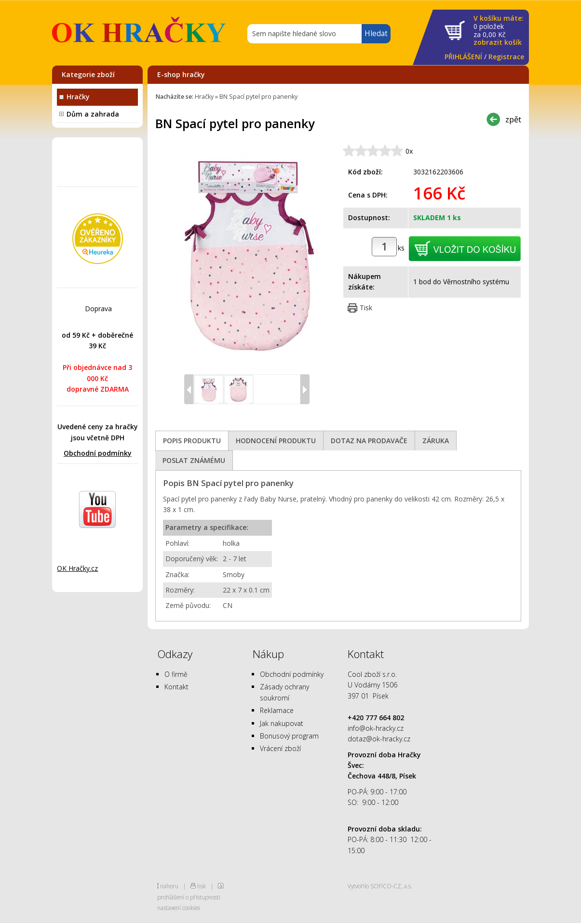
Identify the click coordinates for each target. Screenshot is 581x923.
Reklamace (277, 710)
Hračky (78, 96)
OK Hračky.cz (77, 568)
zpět (513, 119)
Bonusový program (289, 735)
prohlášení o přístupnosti (188, 897)
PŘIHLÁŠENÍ (463, 56)
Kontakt (176, 686)
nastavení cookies (178, 907)
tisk (201, 886)
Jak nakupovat (281, 723)
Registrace (506, 56)
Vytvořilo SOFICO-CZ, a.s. (380, 886)
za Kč (498, 30)
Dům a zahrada (93, 114)
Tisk (366, 307)
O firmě (176, 674)
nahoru (169, 886)
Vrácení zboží (280, 748)
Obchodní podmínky (98, 453)
